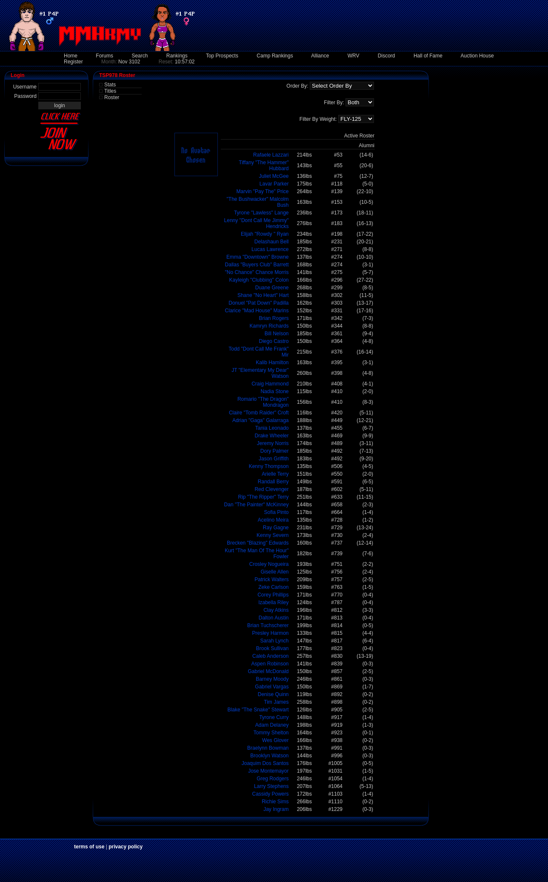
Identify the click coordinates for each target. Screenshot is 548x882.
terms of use (89, 847)
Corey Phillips (272, 595)
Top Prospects (222, 56)
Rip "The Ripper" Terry (263, 497)
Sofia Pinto (276, 512)
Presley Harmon (270, 633)
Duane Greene (272, 288)
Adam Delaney (272, 725)
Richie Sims (275, 802)
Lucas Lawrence (269, 249)
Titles (110, 91)
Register (73, 62)
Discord (386, 56)
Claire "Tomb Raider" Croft (259, 413)
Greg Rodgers (272, 779)
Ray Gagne (276, 528)
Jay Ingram (275, 809)
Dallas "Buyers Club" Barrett (257, 265)
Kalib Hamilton (272, 362)
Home (70, 56)
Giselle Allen (274, 572)
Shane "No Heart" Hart (263, 295)
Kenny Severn (272, 535)
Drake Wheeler (271, 436)
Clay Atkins (275, 610)
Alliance (320, 56)
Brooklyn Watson (269, 756)
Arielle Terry (275, 474)
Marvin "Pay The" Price (262, 191)
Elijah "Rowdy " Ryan (265, 234)
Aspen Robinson (269, 664)
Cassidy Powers (270, 794)
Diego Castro (273, 341)
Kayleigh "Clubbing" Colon (259, 280)
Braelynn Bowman (267, 748)
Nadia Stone (274, 391)
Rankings (177, 56)
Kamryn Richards (268, 326)
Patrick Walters (271, 579)
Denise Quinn (273, 694)
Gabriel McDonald (268, 671)
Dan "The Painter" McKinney (256, 505)
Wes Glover (275, 740)
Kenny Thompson (269, 466)
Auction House (477, 56)
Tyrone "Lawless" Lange (261, 213)
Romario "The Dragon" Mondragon (263, 402)
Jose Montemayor (268, 771)
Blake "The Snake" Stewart (258, 710)
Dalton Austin (274, 618)
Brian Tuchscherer (267, 625)
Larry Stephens (271, 786)
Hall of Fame (428, 56)
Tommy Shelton (271, 733)
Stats (110, 85)
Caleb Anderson (270, 656)
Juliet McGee (273, 176)
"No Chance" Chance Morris (257, 272)
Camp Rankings (275, 56)
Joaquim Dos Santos (265, 763)
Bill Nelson (277, 334)
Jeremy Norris (273, 443)
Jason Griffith (273, 459)
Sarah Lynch (274, 641)
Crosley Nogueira (269, 564)
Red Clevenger (271, 489)
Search (139, 56)
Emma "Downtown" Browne (257, 257)
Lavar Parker (274, 184)
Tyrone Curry (273, 717)
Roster (111, 97)
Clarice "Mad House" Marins (257, 311)
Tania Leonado (272, 428)
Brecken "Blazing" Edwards (257, 543)
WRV (354, 56)
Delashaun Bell (271, 242)
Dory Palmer (274, 451)
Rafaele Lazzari (270, 155)
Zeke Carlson (273, 587)
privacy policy (125, 847)
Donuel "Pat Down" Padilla (258, 303)
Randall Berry (273, 482)
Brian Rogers (273, 318)
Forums (104, 56)
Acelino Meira (273, 520)
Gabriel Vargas (271, 687)
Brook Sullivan (272, 648)
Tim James (276, 702)
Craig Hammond (269, 384)
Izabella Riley (273, 602)
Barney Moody (272, 679)
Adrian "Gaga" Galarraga (260, 420)
